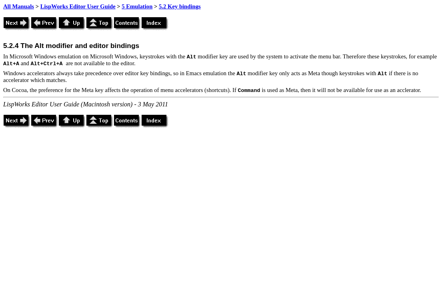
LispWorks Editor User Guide (78, 6)
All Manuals (18, 6)
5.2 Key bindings (180, 6)
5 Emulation (137, 6)
